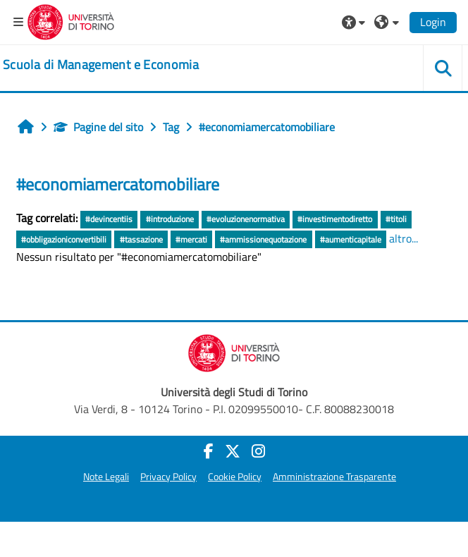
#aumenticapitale (350, 239)
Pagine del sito (98, 126)
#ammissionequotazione (263, 239)
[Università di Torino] (71, 20)
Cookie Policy (234, 476)
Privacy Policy (168, 476)
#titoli (396, 219)
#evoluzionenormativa (246, 219)
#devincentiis (109, 219)
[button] (355, 22)
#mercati (191, 239)
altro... (403, 238)
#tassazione (141, 239)
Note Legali (106, 476)
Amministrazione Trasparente (334, 476)
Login (433, 21)
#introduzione (170, 219)
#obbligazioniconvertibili (63, 239)
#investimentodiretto (334, 219)
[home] (101, 65)
